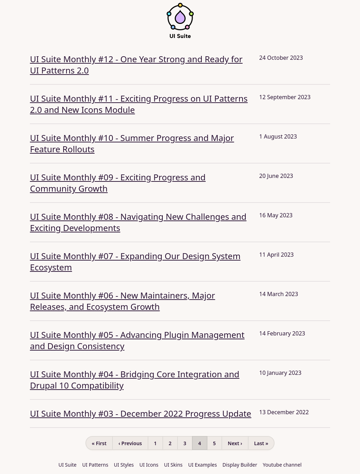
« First (99, 443)
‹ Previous (130, 443)
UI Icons (149, 464)
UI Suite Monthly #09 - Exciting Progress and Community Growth (117, 182)
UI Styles (124, 464)
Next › (235, 443)
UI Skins (173, 464)
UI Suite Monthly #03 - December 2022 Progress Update (140, 413)
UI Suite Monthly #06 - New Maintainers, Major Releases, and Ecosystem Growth (122, 300)
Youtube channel (282, 464)
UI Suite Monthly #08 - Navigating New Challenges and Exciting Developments (138, 222)
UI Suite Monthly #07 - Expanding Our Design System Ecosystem (135, 261)
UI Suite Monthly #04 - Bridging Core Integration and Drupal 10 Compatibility (134, 379)
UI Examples (202, 464)
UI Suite (67, 464)
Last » (261, 443)
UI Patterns (95, 464)
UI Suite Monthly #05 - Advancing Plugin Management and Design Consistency (137, 340)
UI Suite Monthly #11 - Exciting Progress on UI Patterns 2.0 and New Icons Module (139, 103)
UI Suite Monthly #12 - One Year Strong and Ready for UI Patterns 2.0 (136, 64)
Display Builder (240, 464)
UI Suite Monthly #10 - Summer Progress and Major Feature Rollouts (132, 143)
